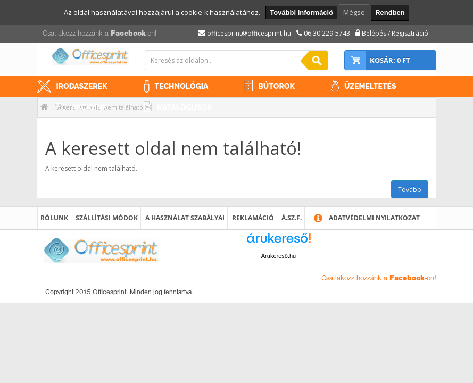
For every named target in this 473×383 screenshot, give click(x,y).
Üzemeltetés (370, 86)
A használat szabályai (185, 217)
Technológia (182, 86)
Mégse (354, 12)
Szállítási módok (107, 217)
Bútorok (276, 86)
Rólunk (54, 217)
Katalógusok (184, 107)
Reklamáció (253, 217)
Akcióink (89, 107)
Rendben (390, 12)
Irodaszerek (81, 86)
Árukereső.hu (278, 256)
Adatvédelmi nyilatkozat (374, 217)
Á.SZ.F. (291, 217)
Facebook (128, 34)
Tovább (409, 189)
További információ (301, 12)
